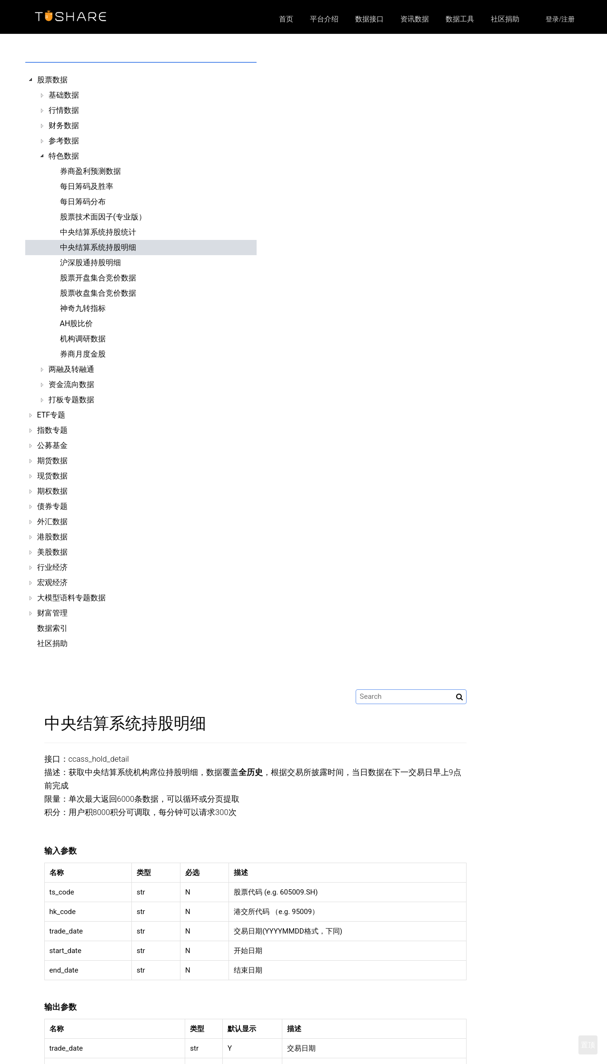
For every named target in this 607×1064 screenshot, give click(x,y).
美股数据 (52, 552)
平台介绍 (324, 19)
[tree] (95, 361)
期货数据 (52, 460)
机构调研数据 (83, 338)
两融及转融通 (71, 369)
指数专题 (52, 430)
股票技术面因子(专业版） (103, 216)
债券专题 (52, 506)
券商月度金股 (83, 353)
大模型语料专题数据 (71, 597)
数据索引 (52, 628)
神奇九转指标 (83, 308)
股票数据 (52, 79)
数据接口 (369, 19)
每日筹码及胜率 (86, 186)
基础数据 (64, 94)
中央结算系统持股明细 (98, 247)
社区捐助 (505, 19)
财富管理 (52, 612)
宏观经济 (52, 582)
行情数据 (64, 110)
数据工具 (460, 19)
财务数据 (64, 125)
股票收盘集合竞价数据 (98, 293)
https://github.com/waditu (465, 1049)
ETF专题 (51, 414)
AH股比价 (76, 323)
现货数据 (52, 475)
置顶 (588, 1045)
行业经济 (52, 567)
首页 (286, 19)
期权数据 (52, 491)
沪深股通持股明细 (90, 262)
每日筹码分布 (83, 201)
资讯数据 (414, 19)
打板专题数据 (71, 399)
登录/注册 (560, 19)
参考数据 (64, 140)
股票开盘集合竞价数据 (98, 277)
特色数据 (64, 155)
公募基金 (52, 445)
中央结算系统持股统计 (98, 232)
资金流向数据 (71, 384)
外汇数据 (52, 521)
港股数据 (52, 536)
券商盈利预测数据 (90, 171)
